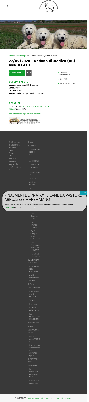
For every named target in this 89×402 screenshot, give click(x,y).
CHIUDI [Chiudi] (83, 193)
